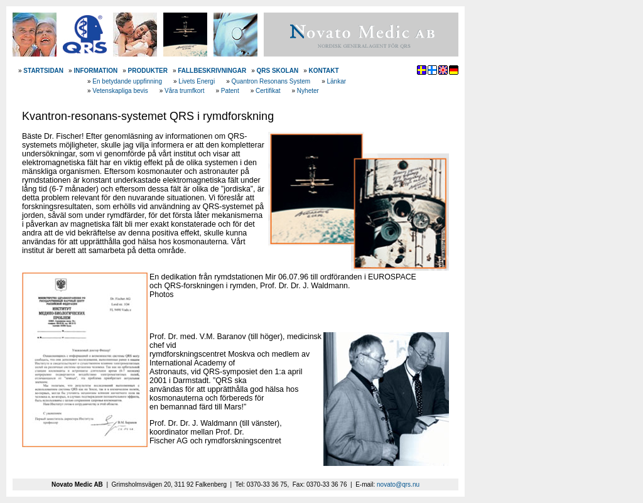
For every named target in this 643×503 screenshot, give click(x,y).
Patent (230, 90)
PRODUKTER (148, 70)
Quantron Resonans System (271, 81)
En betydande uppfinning (127, 81)
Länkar (336, 81)
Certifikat (268, 90)
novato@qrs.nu (398, 484)
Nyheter (308, 90)
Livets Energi (196, 81)
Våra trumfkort (184, 90)
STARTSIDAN (43, 70)
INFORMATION (95, 70)
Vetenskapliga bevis (120, 90)
